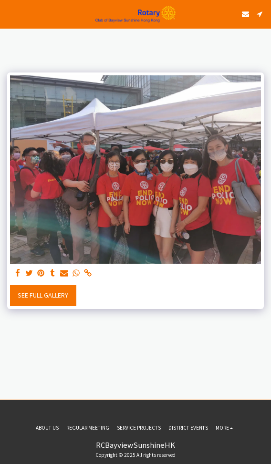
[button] (10, 13)
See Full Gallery (43, 295)
